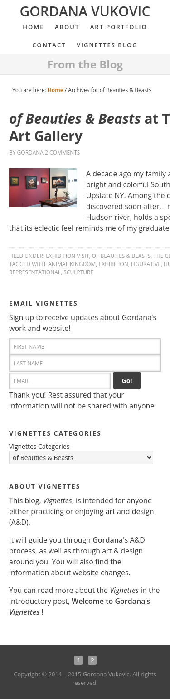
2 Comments (62, 152)
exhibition (113, 264)
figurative (146, 264)
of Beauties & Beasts (121, 256)
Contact (49, 45)
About (64, 27)
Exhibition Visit (67, 256)
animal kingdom (72, 264)
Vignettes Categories (39, 446)
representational (35, 272)
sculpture (78, 272)
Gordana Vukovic (84, 11)
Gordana (30, 152)
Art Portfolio (116, 27)
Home (33, 27)
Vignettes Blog (107, 45)
